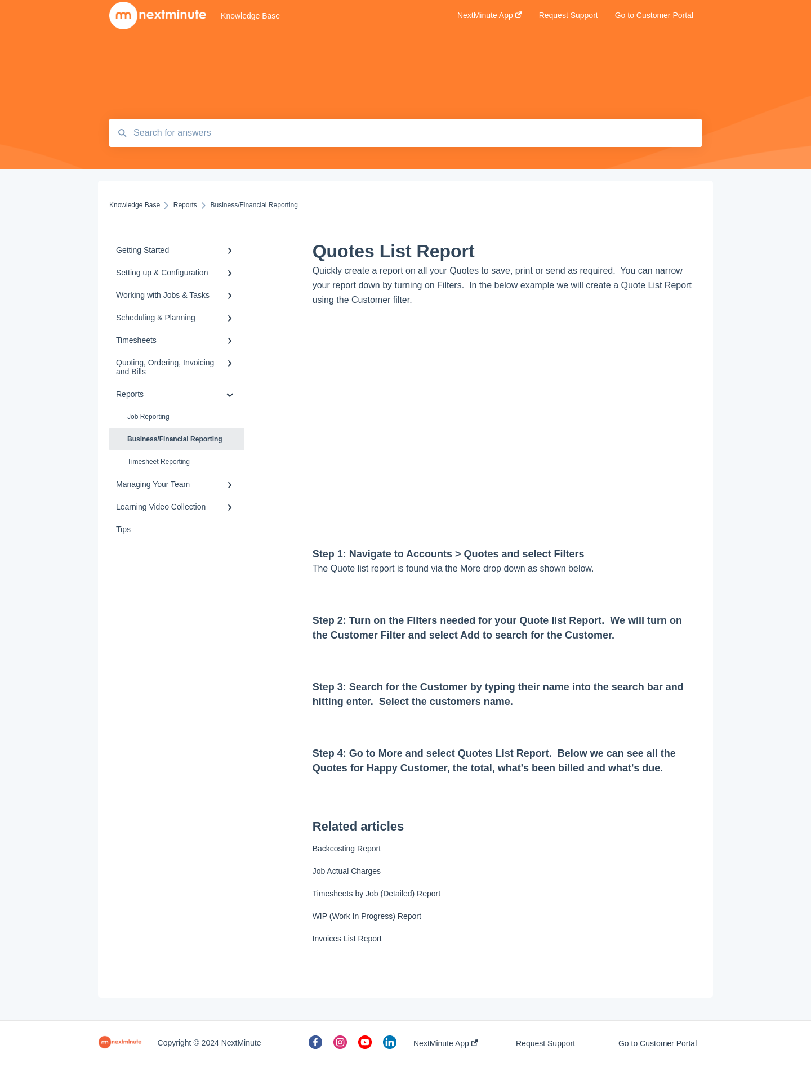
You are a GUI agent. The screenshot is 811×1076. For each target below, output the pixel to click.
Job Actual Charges (347, 871)
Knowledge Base (250, 15)
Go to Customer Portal (657, 1043)
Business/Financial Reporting (174, 439)
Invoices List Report (347, 938)
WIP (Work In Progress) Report (367, 916)
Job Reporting (148, 417)
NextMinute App (445, 1043)
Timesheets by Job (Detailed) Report (376, 893)
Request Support (545, 1043)
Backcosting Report (347, 848)
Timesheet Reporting (158, 462)
